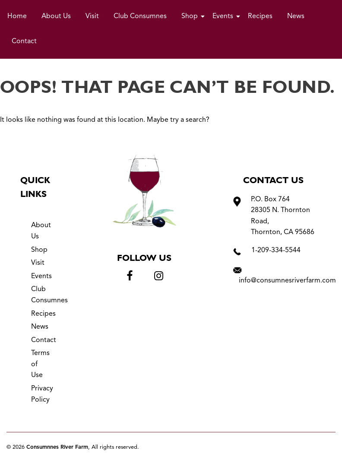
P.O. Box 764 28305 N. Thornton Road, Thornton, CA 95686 (282, 216)
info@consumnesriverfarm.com (287, 280)
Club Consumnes (140, 16)
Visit (92, 16)
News (295, 16)
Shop (191, 16)
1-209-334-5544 (276, 250)
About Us (56, 16)
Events (224, 16)
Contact (24, 41)
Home (17, 16)
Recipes (260, 16)
